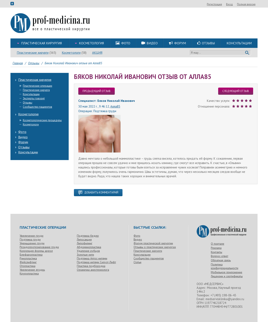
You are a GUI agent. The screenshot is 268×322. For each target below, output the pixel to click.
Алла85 (115, 106)
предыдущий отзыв (96, 91)
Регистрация (237, 4)
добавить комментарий (98, 192)
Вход (252, 4)
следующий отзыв (235, 91)
